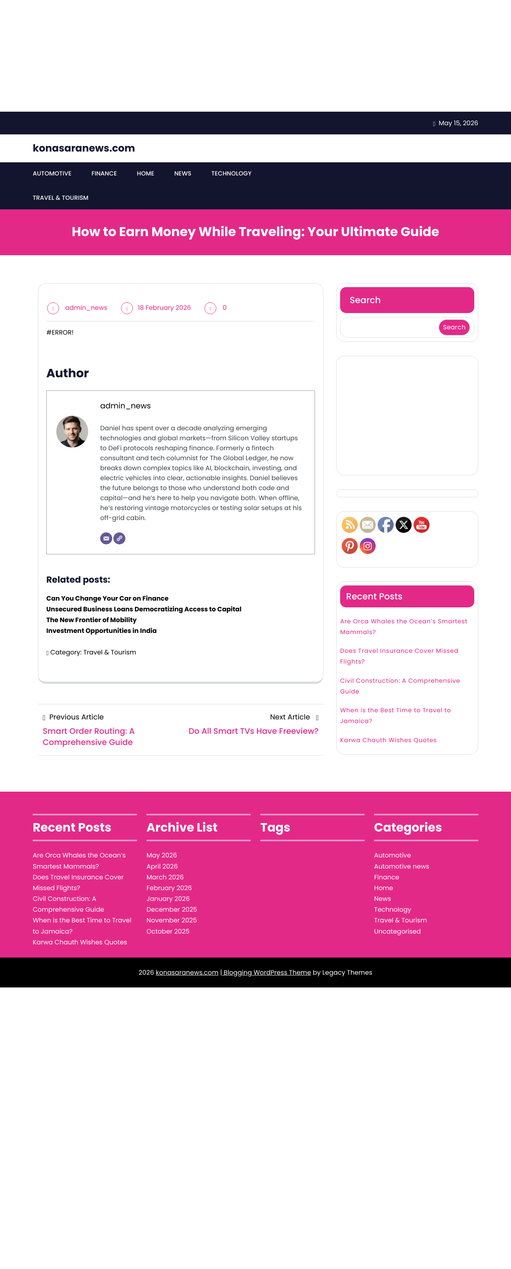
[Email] (106, 516)
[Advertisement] (239, 56)
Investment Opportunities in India (101, 608)
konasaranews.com (84, 148)
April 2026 (162, 844)
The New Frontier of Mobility (91, 597)
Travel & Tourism (298, 173)
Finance (104, 173)
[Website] (119, 516)
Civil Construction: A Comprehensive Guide (400, 664)
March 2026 (165, 854)
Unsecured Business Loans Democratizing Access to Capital (144, 586)
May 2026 (162, 833)
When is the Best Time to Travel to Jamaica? (395, 693)
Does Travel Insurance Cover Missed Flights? (399, 634)
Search (365, 278)
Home (145, 173)
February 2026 (169, 865)
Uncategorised (397, 909)
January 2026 (168, 876)
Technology (231, 173)
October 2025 (168, 909)
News (182, 173)
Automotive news (401, 844)
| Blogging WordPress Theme (265, 950)
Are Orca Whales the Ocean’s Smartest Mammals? (403, 604)
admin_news (86, 285)
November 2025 (172, 898)
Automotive (52, 173)
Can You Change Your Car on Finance (107, 576)
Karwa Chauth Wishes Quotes (388, 718)
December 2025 (172, 887)
